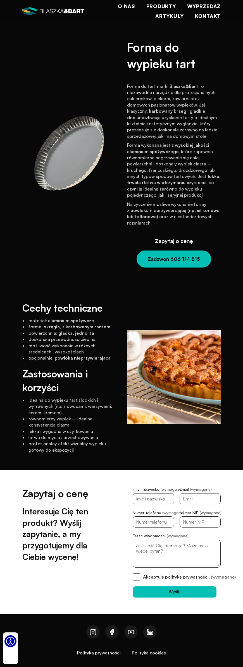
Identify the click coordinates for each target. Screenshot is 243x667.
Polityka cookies (149, 653)
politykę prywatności (187, 577)
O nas (126, 6)
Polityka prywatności (99, 653)
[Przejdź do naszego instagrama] (93, 632)
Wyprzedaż (204, 6)
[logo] (53, 11)
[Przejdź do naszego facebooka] (112, 632)
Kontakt (208, 16)
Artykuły (169, 16)
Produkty (161, 6)
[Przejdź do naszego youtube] (131, 632)
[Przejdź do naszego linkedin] (150, 632)
